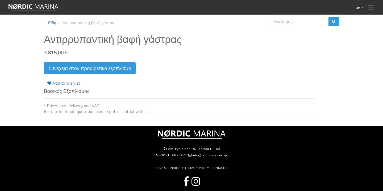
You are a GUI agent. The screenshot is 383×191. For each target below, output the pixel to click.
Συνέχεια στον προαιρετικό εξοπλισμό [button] (89, 68)
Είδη (52, 22)
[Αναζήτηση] (333, 22)
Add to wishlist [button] (63, 83)
